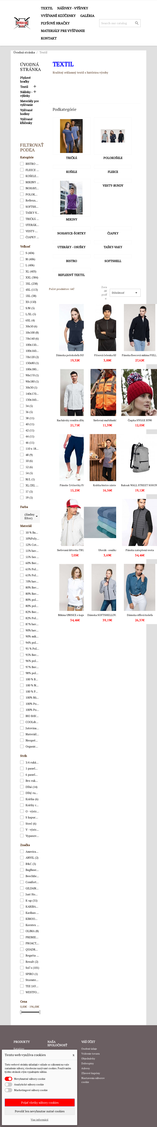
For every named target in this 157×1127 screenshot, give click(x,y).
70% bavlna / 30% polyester (32, 581)
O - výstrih (32, 811)
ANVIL (32, 857)
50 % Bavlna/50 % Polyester (32, 532)
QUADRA (32, 949)
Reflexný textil (32, 200)
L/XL (31, 314)
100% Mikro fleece (32, 697)
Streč (31, 823)
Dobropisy (87, 1063)
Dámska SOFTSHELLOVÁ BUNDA (107, 615)
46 (30, 442)
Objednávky (88, 1058)
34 (29, 406)
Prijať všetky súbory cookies (40, 1102)
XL (31, 271)
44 (30, 436)
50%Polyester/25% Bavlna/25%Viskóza (32, 538)
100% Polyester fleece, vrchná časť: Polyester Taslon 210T (32, 710)
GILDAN (32, 888)
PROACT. (32, 943)
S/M (30, 308)
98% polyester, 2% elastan (32, 673)
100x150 (32, 345)
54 (29, 473)
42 (30, 430)
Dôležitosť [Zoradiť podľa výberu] (125, 292)
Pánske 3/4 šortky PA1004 (75, 485)
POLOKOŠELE (32, 194)
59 (29, 497)
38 (30, 418)
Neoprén (32, 740)
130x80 (32, 363)
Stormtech (32, 980)
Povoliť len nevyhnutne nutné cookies (40, 1111)
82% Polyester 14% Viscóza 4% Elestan (32, 618)
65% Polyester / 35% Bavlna (32, 569)
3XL (32, 283)
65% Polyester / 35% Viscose (32, 575)
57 (29, 491)
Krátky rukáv (32, 805)
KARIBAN (32, 906)
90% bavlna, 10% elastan (32, 630)
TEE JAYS (32, 986)
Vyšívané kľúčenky (58, 15)
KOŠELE (32, 176)
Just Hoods (32, 894)
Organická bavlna (32, 746)
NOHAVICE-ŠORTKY (32, 188)
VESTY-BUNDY (32, 231)
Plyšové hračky (55, 23)
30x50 (31, 326)
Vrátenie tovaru (90, 1053)
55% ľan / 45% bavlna (32, 557)
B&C (31, 864)
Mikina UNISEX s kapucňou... (75, 615)
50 (29, 461)
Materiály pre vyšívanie (63, 30)
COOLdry (32, 722)
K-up (31, 900)
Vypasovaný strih (32, 836)
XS (31, 302)
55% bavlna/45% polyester (32, 551)
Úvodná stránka (30, 66)
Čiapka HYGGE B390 (140, 420)
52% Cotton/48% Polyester (32, 545)
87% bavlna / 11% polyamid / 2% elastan (32, 624)
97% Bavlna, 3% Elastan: (32, 667)
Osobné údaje (89, 1048)
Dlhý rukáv (32, 793)
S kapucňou (32, 817)
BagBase (32, 870)
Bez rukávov (32, 781)
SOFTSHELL (32, 206)
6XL (30, 320)
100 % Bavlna (32, 679)
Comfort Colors (32, 882)
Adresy (85, 1068)
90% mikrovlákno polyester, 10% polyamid (32, 636)
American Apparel (32, 851)
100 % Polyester (32, 691)
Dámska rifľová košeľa (140, 615)
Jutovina (32, 728)
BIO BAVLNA (32, 716)
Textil (47, 8)
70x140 (32, 338)
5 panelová (32, 768)
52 (29, 467)
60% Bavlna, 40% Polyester (32, 563)
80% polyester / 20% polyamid (32, 606)
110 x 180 (32, 448)
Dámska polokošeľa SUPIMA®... (75, 355)
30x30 (31, 387)
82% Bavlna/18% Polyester (32, 612)
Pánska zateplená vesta (140, 550)
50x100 (32, 332)
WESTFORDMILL (32, 992)
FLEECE (32, 170)
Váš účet (88, 1042)
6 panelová (32, 774)
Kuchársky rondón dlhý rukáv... (75, 420)
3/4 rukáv (32, 762)
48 (29, 455)
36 (29, 412)
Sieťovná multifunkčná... (107, 420)
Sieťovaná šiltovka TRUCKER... (75, 550)
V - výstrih (32, 829)
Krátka (32, 799)
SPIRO (32, 974)
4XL (32, 289)
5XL (31, 296)
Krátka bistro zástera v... (107, 485)
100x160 (32, 351)
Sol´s (32, 968)
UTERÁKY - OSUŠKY (32, 225)
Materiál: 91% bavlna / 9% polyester (32, 734)
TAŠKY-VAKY (32, 212)
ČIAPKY (32, 237)
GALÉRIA (87, 15)
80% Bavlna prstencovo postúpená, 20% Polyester (32, 593)
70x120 (32, 357)
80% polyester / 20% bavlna (32, 600)
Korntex (32, 925)
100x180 (32, 369)
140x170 (32, 393)
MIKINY (32, 182)
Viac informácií (39, 1119)
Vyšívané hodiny (26, 112)
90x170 (32, 375)
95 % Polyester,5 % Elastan (32, 648)
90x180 (32, 381)
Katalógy (19, 1048)
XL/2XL (32, 485)
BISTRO (32, 164)
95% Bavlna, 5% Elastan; (32, 655)
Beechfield (32, 876)
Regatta (32, 955)
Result (32, 962)
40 (30, 424)
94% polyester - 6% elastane (32, 642)
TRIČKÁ (32, 219)
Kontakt (49, 38)
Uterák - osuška (107, 550)
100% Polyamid (32, 704)
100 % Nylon (32, 685)
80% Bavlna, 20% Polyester (32, 587)
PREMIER (32, 937)
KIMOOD (32, 919)
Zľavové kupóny (90, 1073)
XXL (32, 277)
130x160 (32, 400)
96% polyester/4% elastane (32, 661)
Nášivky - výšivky (72, 8)
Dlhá (31, 787)
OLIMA (32, 931)
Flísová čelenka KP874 (107, 355)
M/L (30, 479)
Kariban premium (32, 913)
